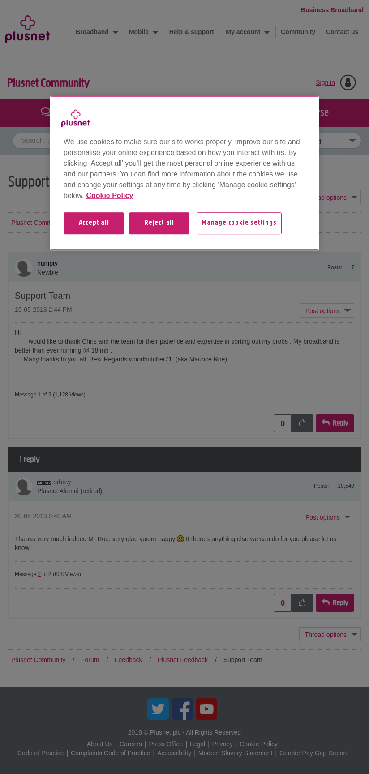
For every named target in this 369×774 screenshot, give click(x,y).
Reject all (159, 223)
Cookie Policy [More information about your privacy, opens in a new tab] (109, 195)
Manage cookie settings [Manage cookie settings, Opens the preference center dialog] (239, 223)
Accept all (94, 223)
